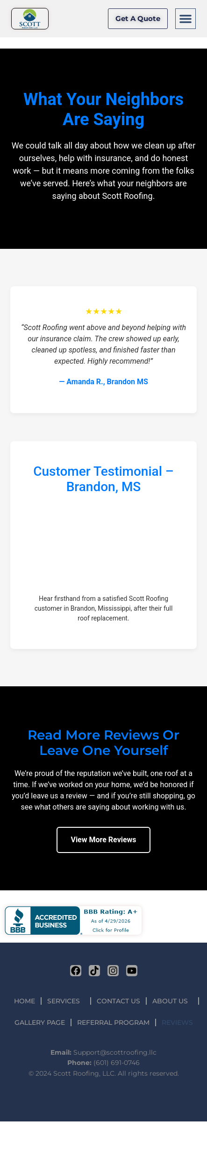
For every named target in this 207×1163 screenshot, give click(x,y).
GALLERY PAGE (39, 1022)
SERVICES (66, 1001)
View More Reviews (103, 839)
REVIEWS (177, 1022)
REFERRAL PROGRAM (113, 1022)
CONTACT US (118, 1001)
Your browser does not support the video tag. (103, 545)
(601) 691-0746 (116, 1062)
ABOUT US (172, 1001)
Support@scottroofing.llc (115, 1052)
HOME (24, 1001)
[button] (185, 18)
